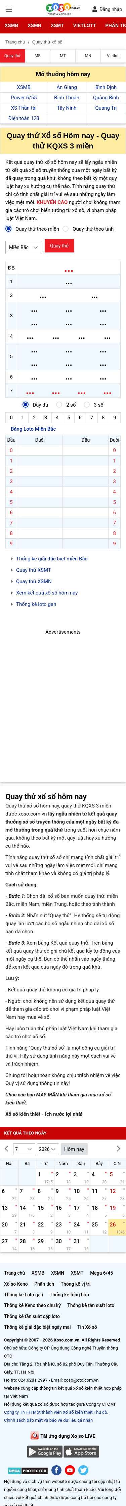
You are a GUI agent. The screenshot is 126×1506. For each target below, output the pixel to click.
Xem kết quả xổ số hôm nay (47, 593)
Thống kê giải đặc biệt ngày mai (37, 1327)
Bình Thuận (66, 98)
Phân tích (44, 1284)
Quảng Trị (106, 108)
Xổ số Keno (16, 1284)
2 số (66, 405)
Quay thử (12, 55)
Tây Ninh (67, 108)
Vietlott (84, 25)
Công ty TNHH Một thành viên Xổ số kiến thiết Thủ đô (55, 1412)
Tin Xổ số (87, 1327)
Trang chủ (14, 1273)
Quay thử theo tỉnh (88, 229)
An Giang (66, 87)
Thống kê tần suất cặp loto (32, 1316)
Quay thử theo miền (32, 229)
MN (88, 55)
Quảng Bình (106, 98)
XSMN (34, 25)
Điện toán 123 (23, 118)
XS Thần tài (24, 108)
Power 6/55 (24, 98)
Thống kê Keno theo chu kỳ (32, 1305)
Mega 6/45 (101, 1273)
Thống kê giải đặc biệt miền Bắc (51, 559)
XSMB (11, 25)
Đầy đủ (35, 405)
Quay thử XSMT (33, 570)
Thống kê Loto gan (23, 1294)
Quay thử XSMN (34, 581)
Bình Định (106, 87)
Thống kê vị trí (76, 1284)
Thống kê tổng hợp (69, 1294)
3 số (93, 405)
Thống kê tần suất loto (90, 1305)
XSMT (57, 25)
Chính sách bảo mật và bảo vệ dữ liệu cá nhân (48, 1420)
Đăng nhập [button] (107, 9)
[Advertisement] (63, 698)
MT (63, 55)
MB (38, 55)
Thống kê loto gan (36, 604)
